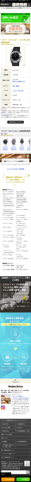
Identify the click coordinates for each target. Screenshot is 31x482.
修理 (25, 4)
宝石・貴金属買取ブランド (7, 457)
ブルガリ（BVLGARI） (18, 90)
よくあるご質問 (6, 427)
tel (14, 4)
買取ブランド (4, 438)
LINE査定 (24, 479)
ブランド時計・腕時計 (8, 265)
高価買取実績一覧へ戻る (15, 122)
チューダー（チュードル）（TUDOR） (8, 198)
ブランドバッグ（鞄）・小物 (20, 266)
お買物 (17, 4)
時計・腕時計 (15, 86)
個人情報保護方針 (22, 441)
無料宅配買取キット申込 (24, 431)
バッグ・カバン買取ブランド (8, 453)
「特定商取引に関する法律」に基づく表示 (8, 445)
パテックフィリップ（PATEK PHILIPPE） (21, 198)
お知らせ (20, 427)
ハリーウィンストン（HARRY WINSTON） (9, 204)
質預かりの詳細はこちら (18, 81)
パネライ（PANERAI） (22, 201)
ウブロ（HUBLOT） (8, 201)
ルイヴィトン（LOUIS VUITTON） (20, 398)
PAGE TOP (15, 382)
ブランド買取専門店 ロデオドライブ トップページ (14, 420)
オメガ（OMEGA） (21, 191)
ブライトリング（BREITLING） (20, 194)
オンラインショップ (23, 445)
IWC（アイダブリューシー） (8, 194)
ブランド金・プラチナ (22, 269)
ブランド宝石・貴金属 (8, 269)
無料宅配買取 (9, 479)
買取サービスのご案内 (6, 434)
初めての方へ (5, 424)
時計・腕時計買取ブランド (7, 450)
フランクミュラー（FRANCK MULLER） (9, 210)
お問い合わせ (5, 431)
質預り (21, 4)
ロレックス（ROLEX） (9, 213)
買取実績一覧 (21, 424)
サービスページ (5, 114)
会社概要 (4, 441)
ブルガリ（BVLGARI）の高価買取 (15, 169)
